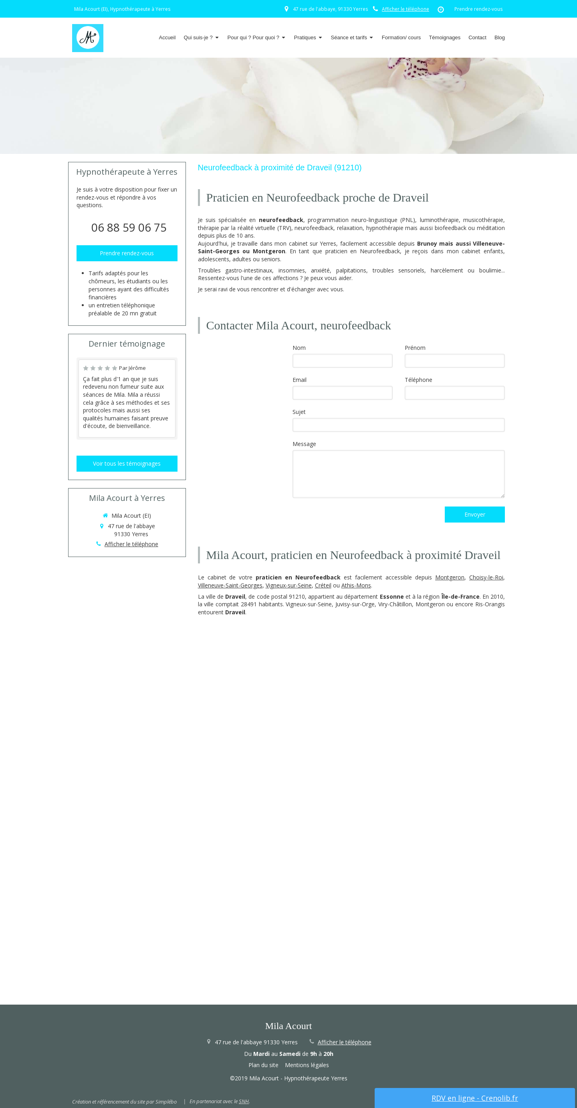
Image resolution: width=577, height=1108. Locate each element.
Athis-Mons (356, 585)
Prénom (415, 347)
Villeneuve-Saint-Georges (230, 585)
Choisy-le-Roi (486, 577)
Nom (299, 347)
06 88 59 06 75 (129, 227)
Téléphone (418, 379)
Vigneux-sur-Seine (289, 585)
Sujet (299, 412)
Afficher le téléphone (405, 9)
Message (304, 444)
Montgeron (449, 577)
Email (300, 379)
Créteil (323, 585)
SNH (244, 1101)
